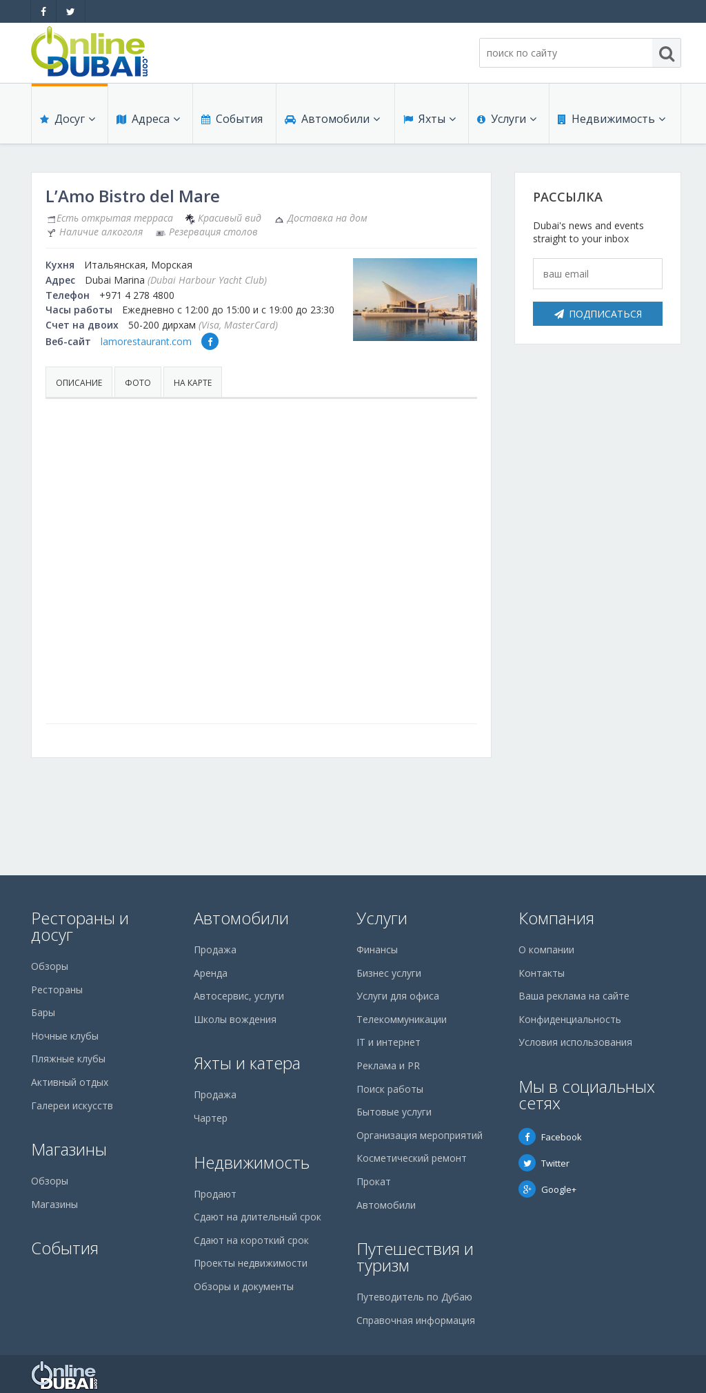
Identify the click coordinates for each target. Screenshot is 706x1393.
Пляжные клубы (68, 1058)
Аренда (211, 973)
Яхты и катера (247, 1062)
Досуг (67, 118)
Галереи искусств (72, 1105)
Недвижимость (611, 118)
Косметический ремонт (411, 1158)
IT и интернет (388, 1042)
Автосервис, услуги (239, 995)
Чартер (211, 1117)
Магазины (69, 1149)
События (232, 118)
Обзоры (49, 966)
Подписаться (598, 313)
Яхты (429, 118)
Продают (215, 1193)
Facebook (550, 1137)
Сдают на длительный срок (257, 1216)
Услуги (506, 118)
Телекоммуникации (401, 1019)
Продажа (215, 949)
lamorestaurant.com (146, 341)
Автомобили (332, 118)
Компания (556, 917)
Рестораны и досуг (80, 926)
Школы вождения (235, 1019)
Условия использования (575, 1042)
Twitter (543, 1163)
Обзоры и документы (244, 1286)
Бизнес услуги (388, 973)
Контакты (541, 973)
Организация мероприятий (419, 1135)
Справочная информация (415, 1320)
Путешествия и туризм (415, 1256)
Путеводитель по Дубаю (414, 1296)
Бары (43, 1012)
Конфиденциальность (569, 1019)
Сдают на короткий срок (251, 1240)
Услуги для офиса (397, 995)
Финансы (377, 949)
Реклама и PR (388, 1065)
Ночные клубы (65, 1035)
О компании (546, 949)
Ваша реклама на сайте (573, 995)
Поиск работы (389, 1088)
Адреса (148, 118)
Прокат (373, 1181)
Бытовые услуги (394, 1111)
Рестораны (57, 989)
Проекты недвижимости (250, 1262)
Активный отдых (69, 1082)
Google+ (547, 1189)
